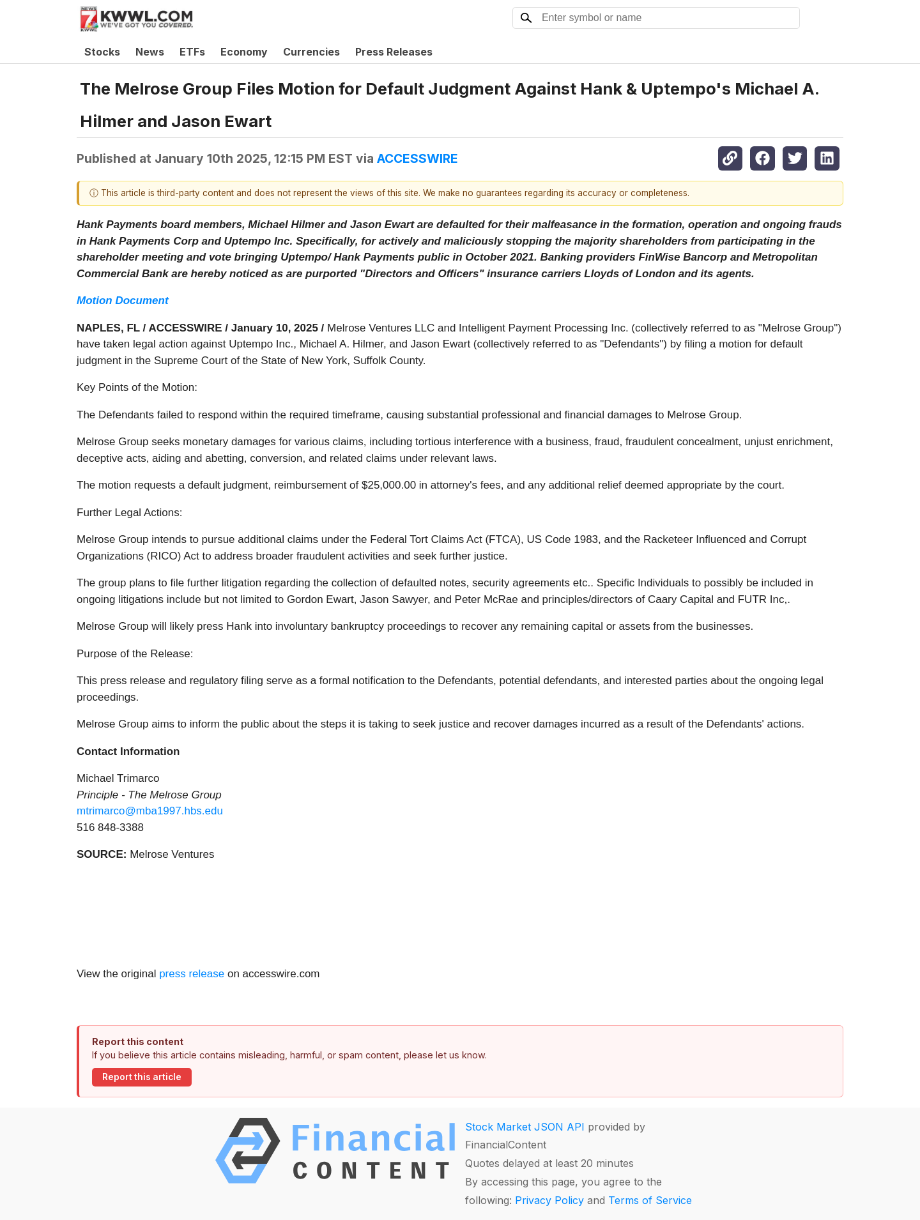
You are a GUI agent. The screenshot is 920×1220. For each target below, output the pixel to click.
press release (191, 974)
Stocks (102, 51)
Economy (244, 51)
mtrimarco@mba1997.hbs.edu (150, 811)
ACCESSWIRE (417, 158)
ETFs (192, 51)
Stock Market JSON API (525, 1126)
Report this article (141, 1077)
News (149, 51)
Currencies (311, 51)
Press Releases (394, 51)
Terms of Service (650, 1200)
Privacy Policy (549, 1200)
